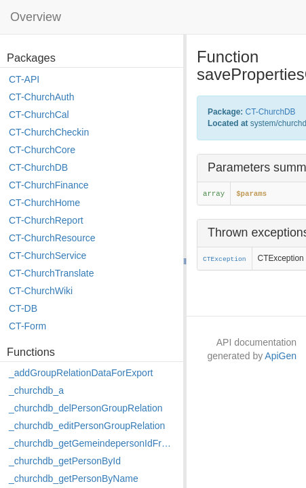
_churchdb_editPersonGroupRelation (87, 425)
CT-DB (23, 308)
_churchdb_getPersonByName (73, 478)
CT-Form (27, 326)
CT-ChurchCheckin (49, 132)
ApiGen (281, 355)
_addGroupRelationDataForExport (81, 372)
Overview (35, 17)
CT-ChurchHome (44, 202)
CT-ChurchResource (52, 237)
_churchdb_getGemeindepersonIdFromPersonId (92, 443)
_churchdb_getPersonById (65, 460)
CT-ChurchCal (39, 114)
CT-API (24, 79)
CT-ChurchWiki (41, 290)
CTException (224, 259)
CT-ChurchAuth (41, 97)
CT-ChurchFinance (49, 185)
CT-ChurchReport (46, 220)
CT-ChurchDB (38, 167)
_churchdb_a (36, 390)
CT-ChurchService (47, 255)
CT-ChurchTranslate (51, 273)
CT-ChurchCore (42, 149)
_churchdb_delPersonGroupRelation (85, 408)
